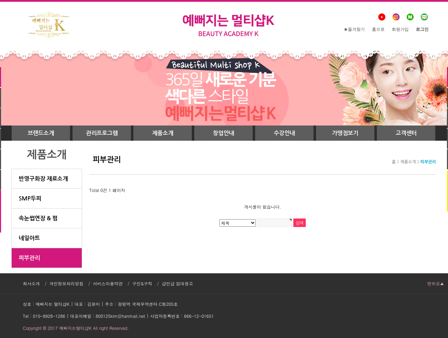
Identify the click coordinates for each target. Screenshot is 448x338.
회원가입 (400, 29)
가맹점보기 (345, 133)
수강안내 (284, 133)
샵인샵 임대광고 (177, 283)
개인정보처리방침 (67, 283)
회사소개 (31, 283)
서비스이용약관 (108, 283)
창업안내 (223, 133)
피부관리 (428, 162)
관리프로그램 (102, 133)
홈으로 (378, 29)
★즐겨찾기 (354, 29)
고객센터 (406, 133)
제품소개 (162, 133)
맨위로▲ (435, 283)
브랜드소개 (41, 133)
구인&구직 (142, 283)
